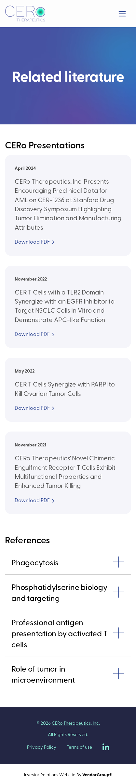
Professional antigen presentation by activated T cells (59, 633)
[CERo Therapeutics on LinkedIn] (106, 747)
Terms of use (79, 747)
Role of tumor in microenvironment (43, 674)
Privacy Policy (41, 747)
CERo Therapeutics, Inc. (76, 723)
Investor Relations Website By (68, 774)
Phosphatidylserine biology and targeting (59, 592)
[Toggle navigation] (122, 13)
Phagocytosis (35, 562)
